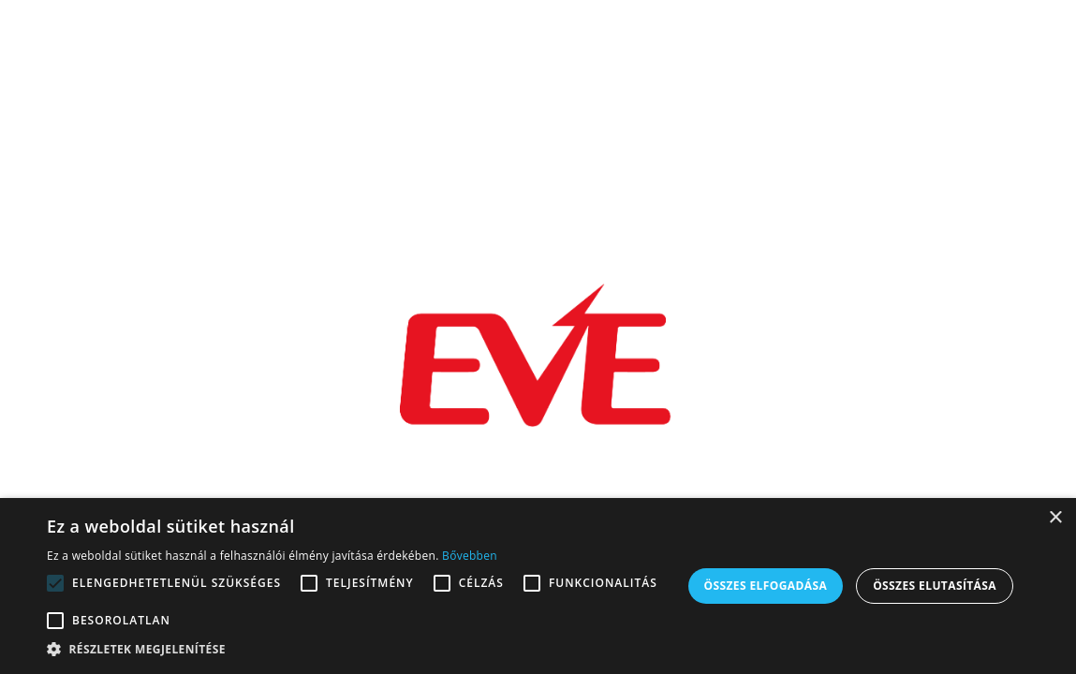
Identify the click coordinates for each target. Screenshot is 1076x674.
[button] (363, 649)
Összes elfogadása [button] (766, 585)
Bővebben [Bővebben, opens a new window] (469, 556)
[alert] (538, 586)
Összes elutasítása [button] (934, 585)
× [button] (1055, 518)
